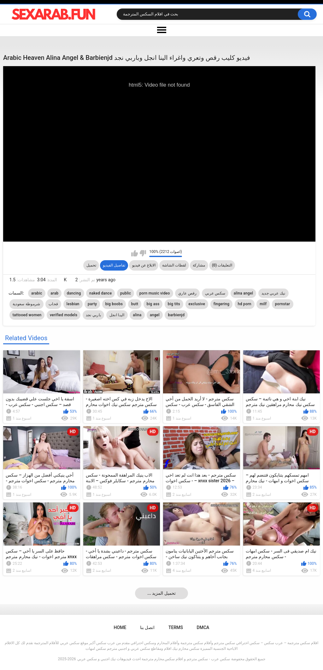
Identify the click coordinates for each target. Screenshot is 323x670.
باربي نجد (93, 315)
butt (134, 304)
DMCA (203, 627)
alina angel (243, 293)
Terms (175, 627)
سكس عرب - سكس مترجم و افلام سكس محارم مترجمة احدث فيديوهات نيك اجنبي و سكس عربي (153, 659)
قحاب (53, 304)
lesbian (73, 304)
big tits (174, 304)
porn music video (154, 293)
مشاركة (199, 265)
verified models (63, 315)
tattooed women (27, 315)
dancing (74, 293)
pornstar (282, 304)
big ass (153, 304)
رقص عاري (187, 293)
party (92, 304)
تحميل (91, 265)
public (125, 293)
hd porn (244, 304)
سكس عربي (215, 293)
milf (263, 304)
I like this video (134, 253)
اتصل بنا (147, 627)
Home (120, 627)
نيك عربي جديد (273, 293)
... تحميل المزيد (161, 593)
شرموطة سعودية (26, 304)
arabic (36, 293)
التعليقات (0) (222, 265)
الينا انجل (117, 315)
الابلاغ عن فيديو (144, 265)
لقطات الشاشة (174, 265)
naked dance (100, 293)
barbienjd (176, 315)
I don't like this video (142, 253)
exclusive (197, 304)
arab (54, 293)
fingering (222, 304)
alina (137, 315)
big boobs (114, 304)
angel (155, 315)
